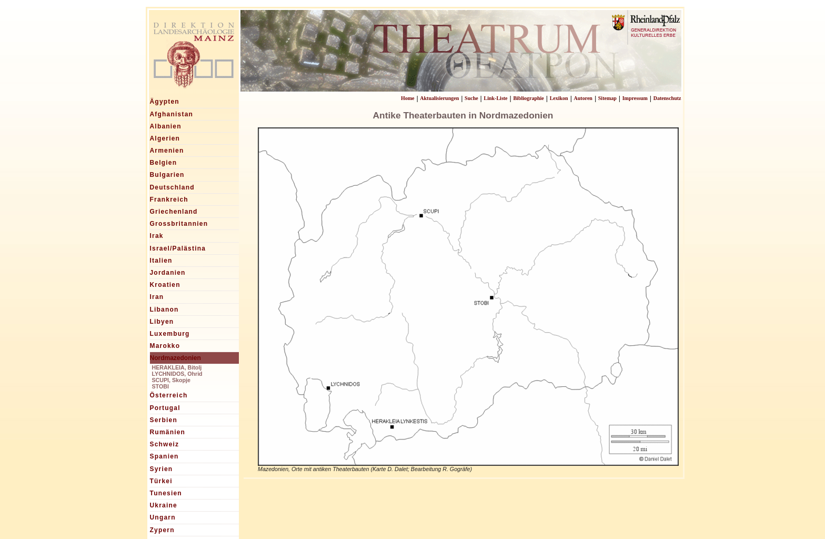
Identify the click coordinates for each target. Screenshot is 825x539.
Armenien (167, 150)
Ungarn (163, 517)
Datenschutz (667, 98)
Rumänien (168, 432)
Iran (157, 297)
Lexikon (559, 98)
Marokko (165, 346)
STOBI (160, 386)
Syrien (161, 469)
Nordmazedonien (175, 358)
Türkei (161, 481)
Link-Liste (496, 98)
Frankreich (169, 199)
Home (408, 98)
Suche (471, 98)
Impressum (635, 98)
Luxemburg (170, 333)
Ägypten (164, 101)
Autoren (583, 98)
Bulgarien (167, 174)
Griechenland (174, 211)
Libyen (162, 321)
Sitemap (607, 98)
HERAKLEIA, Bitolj (177, 367)
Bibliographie (528, 98)
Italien (161, 260)
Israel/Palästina (178, 248)
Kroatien (165, 284)
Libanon (164, 309)
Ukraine (163, 505)
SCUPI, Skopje (171, 380)
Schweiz (164, 444)
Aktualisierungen (439, 98)
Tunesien (166, 493)
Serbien (163, 420)
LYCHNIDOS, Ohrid (177, 374)
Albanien (166, 126)
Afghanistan (172, 114)
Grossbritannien (179, 223)
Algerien (165, 138)
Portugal (165, 408)
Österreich (169, 395)
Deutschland (172, 187)
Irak (157, 235)
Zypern (162, 530)
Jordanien (168, 272)
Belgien (163, 162)
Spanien (164, 456)
